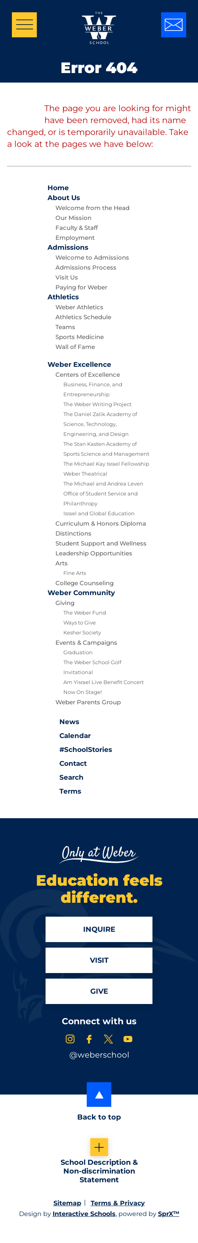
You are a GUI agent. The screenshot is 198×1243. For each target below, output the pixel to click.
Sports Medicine (79, 337)
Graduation (78, 652)
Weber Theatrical (85, 473)
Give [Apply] (99, 991)
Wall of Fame (75, 347)
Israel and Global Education (99, 513)
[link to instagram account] (70, 1040)
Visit (99, 960)
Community (81, 593)
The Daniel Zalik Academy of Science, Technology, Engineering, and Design (100, 424)
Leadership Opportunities (93, 553)
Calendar (69, 735)
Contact (67, 763)
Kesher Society (82, 632)
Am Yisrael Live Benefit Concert (103, 682)
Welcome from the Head (92, 208)
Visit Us (66, 277)
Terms (65, 790)
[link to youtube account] (128, 1040)
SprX (168, 1214)
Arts (61, 563)
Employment (75, 237)
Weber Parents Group (88, 702)
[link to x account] (108, 1040)
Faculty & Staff (76, 227)
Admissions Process (85, 267)
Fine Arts (74, 573)
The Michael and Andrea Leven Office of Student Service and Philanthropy (103, 493)
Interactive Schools (84, 1214)
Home (58, 188)
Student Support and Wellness (101, 543)
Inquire (99, 929)
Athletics (63, 297)
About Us (64, 198)
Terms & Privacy (118, 1203)
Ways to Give (79, 622)
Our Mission (73, 218)
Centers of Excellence (87, 374)
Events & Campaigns (86, 642)
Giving (64, 603)
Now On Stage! (82, 692)
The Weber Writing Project (97, 404)
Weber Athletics (79, 307)
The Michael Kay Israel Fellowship (106, 464)
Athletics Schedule (83, 317)
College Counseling (84, 583)
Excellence (79, 364)
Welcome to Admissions (92, 257)
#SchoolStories (80, 750)
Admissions (68, 247)
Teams (65, 327)
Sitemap (67, 1203)
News (63, 721)
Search (66, 776)
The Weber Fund (84, 612)
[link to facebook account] (89, 1040)
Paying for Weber (81, 287)
